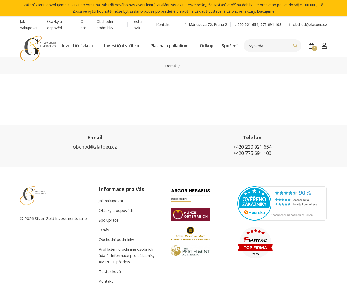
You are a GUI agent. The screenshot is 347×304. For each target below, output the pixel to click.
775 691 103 (270, 24)
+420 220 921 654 (252, 147)
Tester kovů (137, 24)
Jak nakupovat (29, 24)
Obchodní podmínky (105, 24)
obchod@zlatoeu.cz (308, 24)
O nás (84, 24)
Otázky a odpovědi (55, 24)
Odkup (206, 46)
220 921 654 (247, 24)
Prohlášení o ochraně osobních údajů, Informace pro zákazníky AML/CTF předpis (127, 255)
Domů (170, 65)
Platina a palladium (170, 46)
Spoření (230, 46)
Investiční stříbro (123, 46)
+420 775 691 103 (252, 153)
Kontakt (163, 24)
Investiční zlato (79, 46)
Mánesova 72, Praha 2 (206, 24)
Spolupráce (109, 220)
